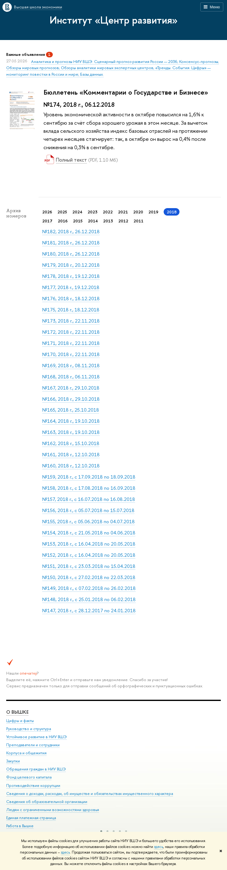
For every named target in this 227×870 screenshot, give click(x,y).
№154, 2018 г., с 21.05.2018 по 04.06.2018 (88, 532)
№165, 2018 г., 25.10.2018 (70, 410)
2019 (153, 212)
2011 (138, 221)
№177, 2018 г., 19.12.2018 (70, 287)
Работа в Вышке (20, 825)
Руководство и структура (28, 728)
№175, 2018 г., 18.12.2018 (70, 309)
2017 (47, 221)
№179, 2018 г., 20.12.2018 (71, 265)
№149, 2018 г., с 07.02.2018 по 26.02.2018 (89, 588)
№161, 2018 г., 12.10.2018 (71, 454)
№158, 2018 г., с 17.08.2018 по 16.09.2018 (88, 488)
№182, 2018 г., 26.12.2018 (71, 231)
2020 (138, 212)
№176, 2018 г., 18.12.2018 (71, 298)
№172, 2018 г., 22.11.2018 (71, 332)
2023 (93, 212)
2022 (108, 212)
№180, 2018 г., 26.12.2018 (71, 254)
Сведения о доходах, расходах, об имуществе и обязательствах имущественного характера (89, 793)
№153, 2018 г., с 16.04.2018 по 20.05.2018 (88, 544)
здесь (158, 846)
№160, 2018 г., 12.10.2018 (71, 465)
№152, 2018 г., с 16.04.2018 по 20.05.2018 (88, 555)
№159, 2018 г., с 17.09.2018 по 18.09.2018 (88, 477)
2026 (47, 212)
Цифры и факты (20, 720)
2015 (78, 221)
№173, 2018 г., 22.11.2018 (71, 321)
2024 (77, 212)
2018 (172, 212)
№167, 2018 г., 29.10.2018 (70, 388)
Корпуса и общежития (26, 753)
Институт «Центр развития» (114, 20)
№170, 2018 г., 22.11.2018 (71, 354)
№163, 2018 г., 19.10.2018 (71, 432)
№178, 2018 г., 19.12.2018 (71, 276)
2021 (123, 212)
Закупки (13, 761)
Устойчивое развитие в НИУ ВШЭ (36, 736)
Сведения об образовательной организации (46, 801)
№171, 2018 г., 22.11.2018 (71, 343)
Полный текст (71, 159)
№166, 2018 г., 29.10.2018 (71, 399)
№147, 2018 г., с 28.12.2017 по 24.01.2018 (89, 610)
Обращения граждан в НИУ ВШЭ (36, 769)
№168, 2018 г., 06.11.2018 (71, 376)
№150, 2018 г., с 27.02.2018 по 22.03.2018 (88, 577)
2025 (62, 212)
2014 (93, 221)
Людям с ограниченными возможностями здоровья (52, 809)
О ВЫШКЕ (17, 711)
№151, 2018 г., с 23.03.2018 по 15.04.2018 (88, 566)
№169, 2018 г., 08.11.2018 (71, 365)
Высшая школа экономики (38, 7)
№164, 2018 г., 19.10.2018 (71, 421)
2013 (108, 221)
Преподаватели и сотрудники (33, 744)
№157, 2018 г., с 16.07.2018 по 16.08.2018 (88, 499)
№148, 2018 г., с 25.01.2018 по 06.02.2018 (89, 599)
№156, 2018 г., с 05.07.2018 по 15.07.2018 (88, 510)
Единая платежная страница (31, 817)
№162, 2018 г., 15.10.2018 (70, 443)
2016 (63, 221)
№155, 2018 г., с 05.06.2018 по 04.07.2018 (88, 521)
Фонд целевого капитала (29, 777)
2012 (123, 221)
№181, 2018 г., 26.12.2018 (71, 242)
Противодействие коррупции (33, 785)
